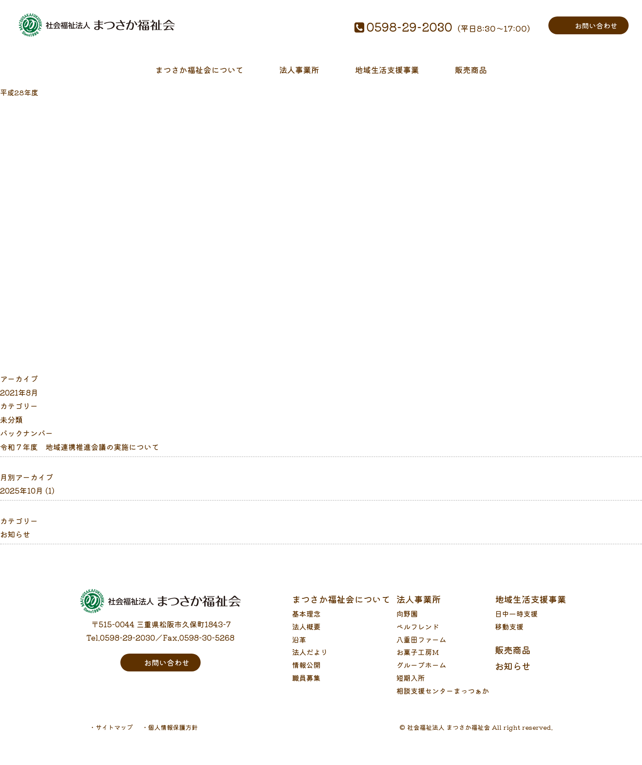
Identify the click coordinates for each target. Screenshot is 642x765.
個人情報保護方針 (173, 733)
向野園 (407, 620)
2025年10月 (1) (27, 497)
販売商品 (471, 73)
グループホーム (421, 671)
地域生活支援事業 (387, 73)
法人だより (310, 658)
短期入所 (410, 684)
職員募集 (306, 684)
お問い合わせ (594, 25)
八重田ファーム (421, 646)
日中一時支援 (516, 620)
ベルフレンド (417, 633)
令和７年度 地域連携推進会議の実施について (79, 453)
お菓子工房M (417, 658)
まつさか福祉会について (199, 73)
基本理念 (306, 620)
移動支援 (509, 633)
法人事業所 (299, 73)
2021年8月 (19, 399)
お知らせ (15, 540)
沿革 (299, 646)
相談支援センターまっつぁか (442, 697)
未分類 (11, 426)
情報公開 (306, 671)
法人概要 (306, 633)
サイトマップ (114, 733)
